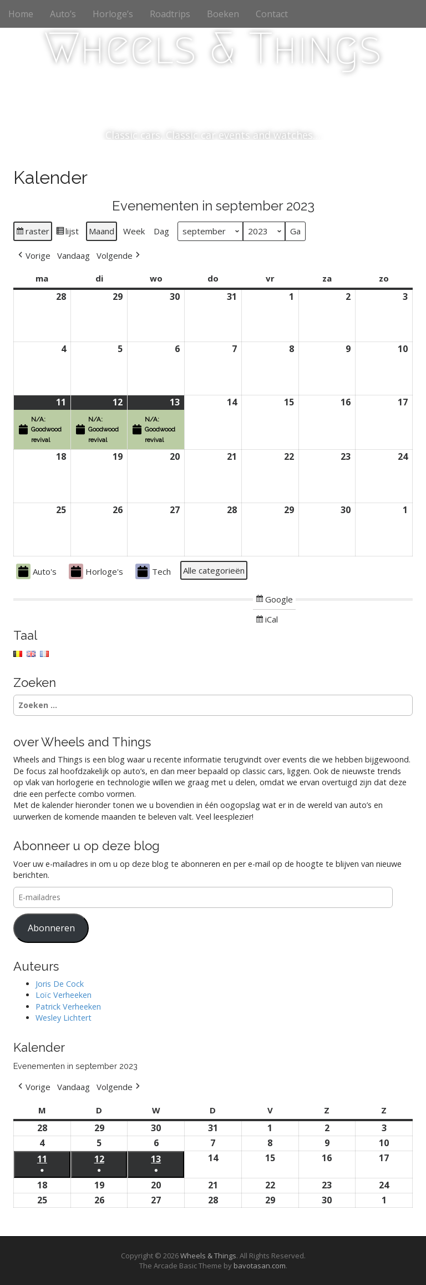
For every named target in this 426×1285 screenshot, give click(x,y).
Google (274, 601)
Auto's (36, 572)
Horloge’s (113, 14)
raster (32, 232)
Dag (161, 231)
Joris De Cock (60, 983)
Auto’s (63, 14)
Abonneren (51, 928)
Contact (272, 14)
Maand (101, 231)
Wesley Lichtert (64, 1017)
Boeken (223, 14)
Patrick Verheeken (68, 1006)
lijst (67, 232)
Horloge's (96, 572)
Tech (153, 572)
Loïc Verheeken (64, 995)
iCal (268, 621)
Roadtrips (170, 14)
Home (20, 14)
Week (134, 231)
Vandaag (73, 255)
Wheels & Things (213, 48)
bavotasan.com (260, 1266)
